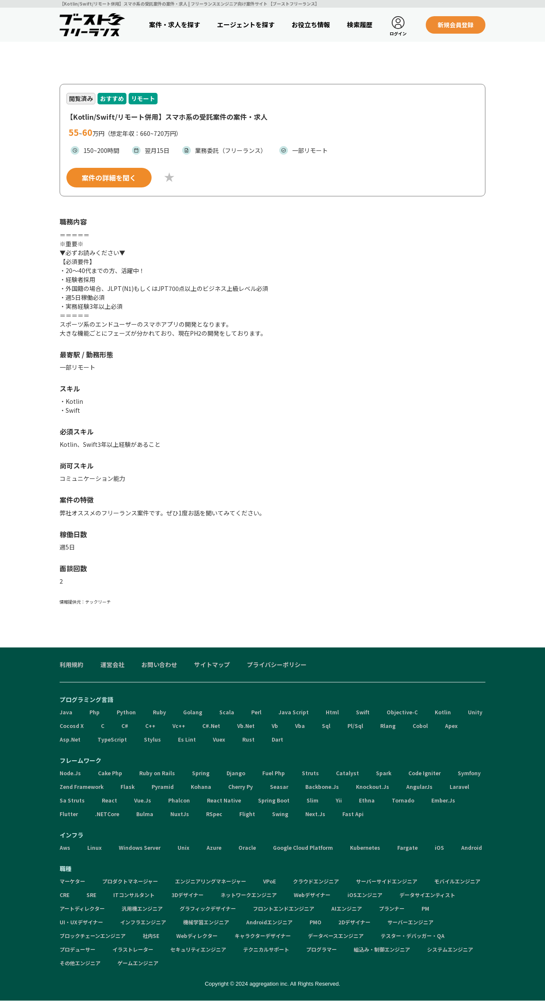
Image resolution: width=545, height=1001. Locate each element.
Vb (275, 726)
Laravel (459, 787)
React (109, 800)
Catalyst (347, 773)
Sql (326, 726)
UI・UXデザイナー (81, 922)
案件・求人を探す (174, 24)
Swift (363, 712)
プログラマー (321, 949)
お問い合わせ (159, 665)
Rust (248, 739)
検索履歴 (360, 24)
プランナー (391, 908)
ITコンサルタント (134, 895)
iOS (439, 847)
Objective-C (402, 712)
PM (425, 908)
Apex (451, 726)
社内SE (151, 936)
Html (332, 712)
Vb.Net (246, 726)
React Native (224, 800)
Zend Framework (81, 787)
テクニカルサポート (266, 949)
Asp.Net (70, 739)
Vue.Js (142, 800)
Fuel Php (273, 773)
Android (471, 847)
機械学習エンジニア (206, 922)
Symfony (469, 773)
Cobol (420, 726)
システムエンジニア (450, 949)
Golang (192, 712)
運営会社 (112, 665)
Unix (183, 847)
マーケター (72, 881)
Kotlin (443, 712)
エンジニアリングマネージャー (210, 881)
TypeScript (112, 739)
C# (124, 726)
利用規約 (71, 665)
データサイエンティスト (427, 895)
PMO (315, 922)
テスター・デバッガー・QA (413, 936)
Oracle (247, 847)
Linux (94, 847)
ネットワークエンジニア (249, 895)
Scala (226, 712)
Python (126, 712)
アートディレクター (82, 908)
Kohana (201, 787)
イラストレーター (132, 949)
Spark (383, 773)
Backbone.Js (322, 787)
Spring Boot (274, 800)
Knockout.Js (372, 787)
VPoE (269, 881)
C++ (150, 726)
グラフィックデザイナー (208, 908)
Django (236, 773)
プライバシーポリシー (277, 665)
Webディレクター (197, 936)
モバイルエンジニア (457, 881)
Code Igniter (424, 773)
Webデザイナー (312, 895)
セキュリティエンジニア (198, 949)
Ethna (367, 800)
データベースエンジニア (336, 936)
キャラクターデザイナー (263, 936)
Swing (280, 814)
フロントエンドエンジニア (283, 908)
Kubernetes (365, 847)
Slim (312, 800)
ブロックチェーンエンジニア (93, 936)
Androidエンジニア (269, 922)
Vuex (219, 739)
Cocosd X (72, 726)
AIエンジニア (346, 908)
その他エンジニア (80, 963)
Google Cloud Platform (303, 847)
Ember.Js (443, 800)
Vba (300, 726)
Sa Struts (72, 800)
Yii (339, 800)
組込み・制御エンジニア (382, 949)
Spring (200, 773)
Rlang (388, 726)
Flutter (69, 814)
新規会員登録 (455, 24)
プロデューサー (77, 949)
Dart (277, 739)
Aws (65, 847)
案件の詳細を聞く (109, 178)
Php (94, 712)
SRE (91, 895)
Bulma (144, 814)
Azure (214, 847)
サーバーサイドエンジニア (386, 881)
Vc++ (178, 726)
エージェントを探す (246, 24)
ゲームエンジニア (138, 963)
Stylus (152, 739)
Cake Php (110, 773)
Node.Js (70, 773)
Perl (256, 712)
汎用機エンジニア (142, 908)
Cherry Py (240, 787)
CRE (64, 895)
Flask (127, 787)
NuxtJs (179, 814)
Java (66, 712)
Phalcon (179, 800)
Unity (475, 712)
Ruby (159, 712)
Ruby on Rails (157, 773)
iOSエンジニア (364, 895)
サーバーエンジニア (410, 922)
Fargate (407, 847)
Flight (247, 814)
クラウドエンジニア (316, 881)
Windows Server (140, 847)
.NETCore (107, 814)
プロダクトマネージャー (130, 881)
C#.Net (211, 726)
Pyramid (163, 787)
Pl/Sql (355, 726)
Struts (310, 773)
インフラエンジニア (143, 922)
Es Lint (187, 739)
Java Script (293, 712)
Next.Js (315, 814)
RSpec (214, 814)
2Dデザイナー (354, 922)
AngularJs (419, 787)
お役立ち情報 (311, 24)
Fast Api (353, 814)
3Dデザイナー (188, 895)
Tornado (403, 800)
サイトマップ (212, 665)
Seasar (279, 787)
